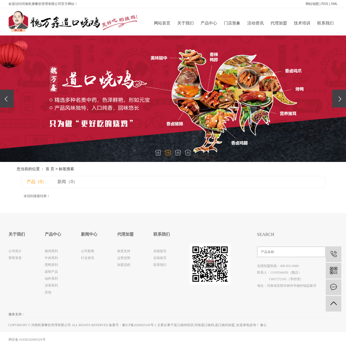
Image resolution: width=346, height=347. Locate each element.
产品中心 (209, 23)
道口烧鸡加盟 (225, 325)
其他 (48, 292)
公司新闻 (87, 251)
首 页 (50, 169)
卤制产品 (51, 272)
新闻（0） (67, 181)
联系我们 (325, 23)
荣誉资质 (15, 258)
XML (334, 4)
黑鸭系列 (51, 265)
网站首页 (162, 23)
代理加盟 (279, 23)
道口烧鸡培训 (183, 325)
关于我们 (185, 23)
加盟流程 (123, 265)
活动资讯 (255, 23)
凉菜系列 (51, 285)
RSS (324, 4)
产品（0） (37, 181)
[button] (158, 153)
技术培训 (302, 23)
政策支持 (123, 251)
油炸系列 (51, 278)
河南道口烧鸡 (204, 325)
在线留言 (160, 251)
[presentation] (7, 99)
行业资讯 (87, 258)
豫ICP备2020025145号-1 (139, 325)
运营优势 (123, 258)
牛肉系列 (51, 258)
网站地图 (312, 4)
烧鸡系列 (51, 251)
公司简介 (15, 251)
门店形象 (232, 23)
